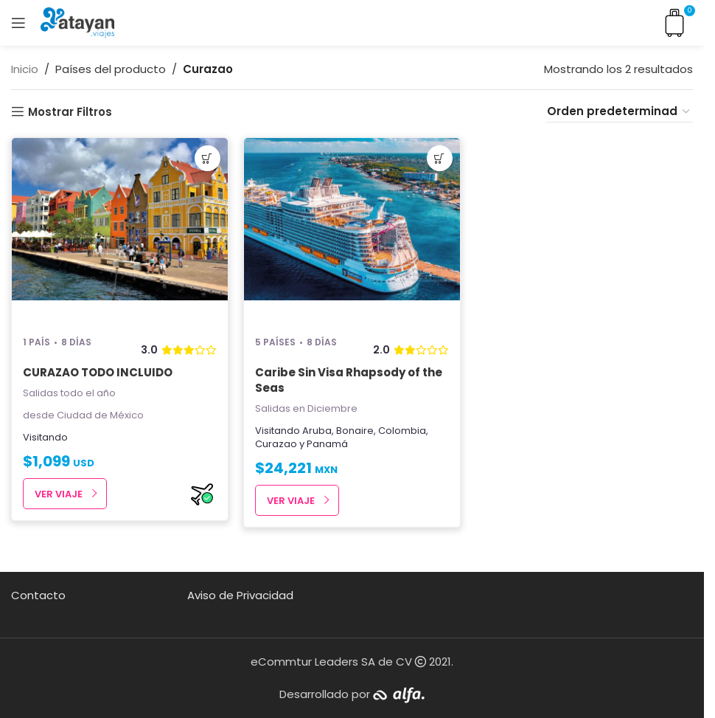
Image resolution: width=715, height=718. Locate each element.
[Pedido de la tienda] (619, 111)
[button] (207, 158)
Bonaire (355, 431)
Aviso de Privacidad (240, 595)
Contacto (38, 595)
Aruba (317, 431)
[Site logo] (77, 22)
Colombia (402, 431)
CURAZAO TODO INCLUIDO (97, 372)
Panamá (327, 444)
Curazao (276, 444)
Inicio (24, 69)
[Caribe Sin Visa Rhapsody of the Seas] (352, 230)
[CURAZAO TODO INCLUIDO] (120, 230)
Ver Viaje (59, 494)
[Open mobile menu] (18, 23)
